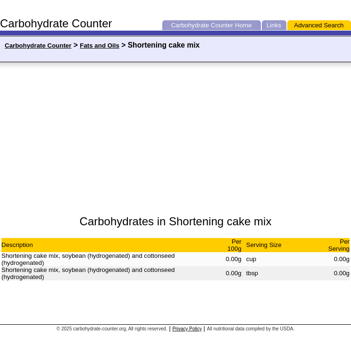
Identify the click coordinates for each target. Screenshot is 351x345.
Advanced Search (318, 25)
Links (274, 25)
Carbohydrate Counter (202, 25)
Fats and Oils (99, 45)
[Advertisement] (96, 139)
